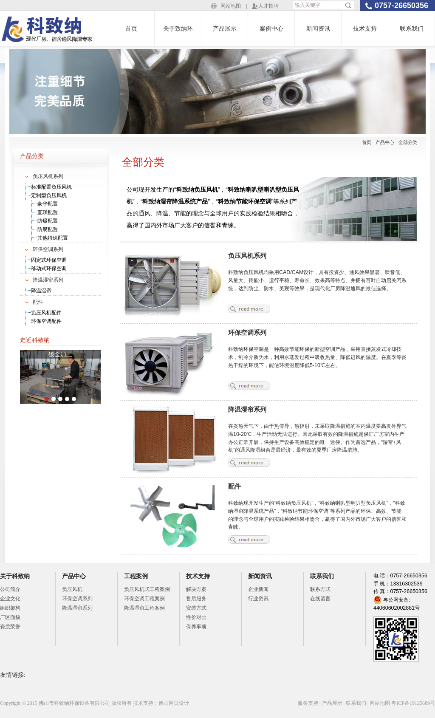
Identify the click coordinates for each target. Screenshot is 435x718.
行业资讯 (258, 599)
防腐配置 (47, 229)
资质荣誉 (10, 627)
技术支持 (365, 28)
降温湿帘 (41, 291)
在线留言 (320, 599)
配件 (38, 302)
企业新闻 (258, 589)
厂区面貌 (10, 617)
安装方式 (196, 608)
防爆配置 (47, 221)
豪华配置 (47, 204)
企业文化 (10, 599)
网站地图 (230, 6)
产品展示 (225, 28)
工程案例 (136, 576)
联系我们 (412, 28)
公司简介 (10, 589)
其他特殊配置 (52, 238)
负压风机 (72, 589)
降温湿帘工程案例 (144, 608)
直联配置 (47, 212)
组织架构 (10, 608)
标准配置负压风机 (51, 187)
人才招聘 (268, 6)
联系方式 (320, 589)
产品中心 (385, 142)
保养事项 (196, 627)
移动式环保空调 (49, 268)
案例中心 (271, 28)
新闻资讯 (318, 28)
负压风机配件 (46, 313)
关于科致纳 (15, 576)
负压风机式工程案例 (147, 589)
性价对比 (196, 617)
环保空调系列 (48, 249)
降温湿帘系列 (48, 280)
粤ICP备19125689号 (413, 703)
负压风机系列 (48, 176)
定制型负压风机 (49, 195)
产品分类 (32, 156)
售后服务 (196, 599)
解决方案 (196, 589)
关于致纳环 (178, 28)
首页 (131, 28)
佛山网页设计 (173, 703)
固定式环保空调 (49, 260)
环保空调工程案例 (144, 599)
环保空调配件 (46, 321)
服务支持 (308, 703)
